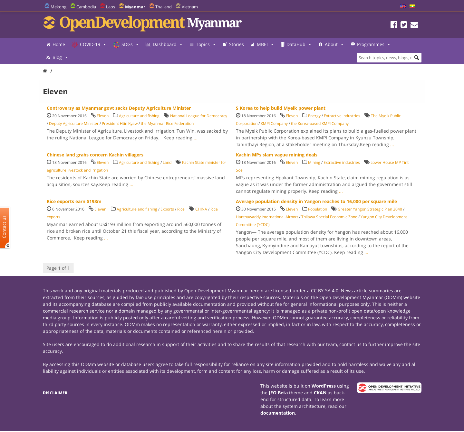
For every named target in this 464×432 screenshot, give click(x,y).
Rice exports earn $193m (74, 201)
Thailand (163, 7)
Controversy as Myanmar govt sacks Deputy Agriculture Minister (119, 108)
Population (317, 209)
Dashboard (168, 44)
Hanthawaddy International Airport (267, 217)
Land (167, 162)
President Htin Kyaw (120, 123)
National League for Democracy (198, 115)
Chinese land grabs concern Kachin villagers (95, 155)
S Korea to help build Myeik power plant (280, 108)
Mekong (58, 7)
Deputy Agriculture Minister (74, 123)
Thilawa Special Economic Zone (329, 217)
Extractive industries (342, 115)
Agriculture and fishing (139, 115)
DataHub (299, 44)
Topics (206, 44)
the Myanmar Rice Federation (167, 123)
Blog (107, 57)
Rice (181, 209)
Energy (314, 115)
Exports (167, 209)
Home (59, 44)
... (196, 138)
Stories (236, 44)
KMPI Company (274, 123)
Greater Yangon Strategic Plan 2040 (370, 209)
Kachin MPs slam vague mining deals (276, 155)
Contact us (4, 226)
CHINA (201, 209)
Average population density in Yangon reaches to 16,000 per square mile (316, 201)
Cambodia (86, 7)
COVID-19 (93, 44)
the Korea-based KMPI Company (320, 123)
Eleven (103, 115)
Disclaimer (55, 393)
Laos (110, 7)
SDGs (130, 44)
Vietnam (190, 7)
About (334, 44)
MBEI (265, 44)
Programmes (69, 57)
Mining (314, 162)
